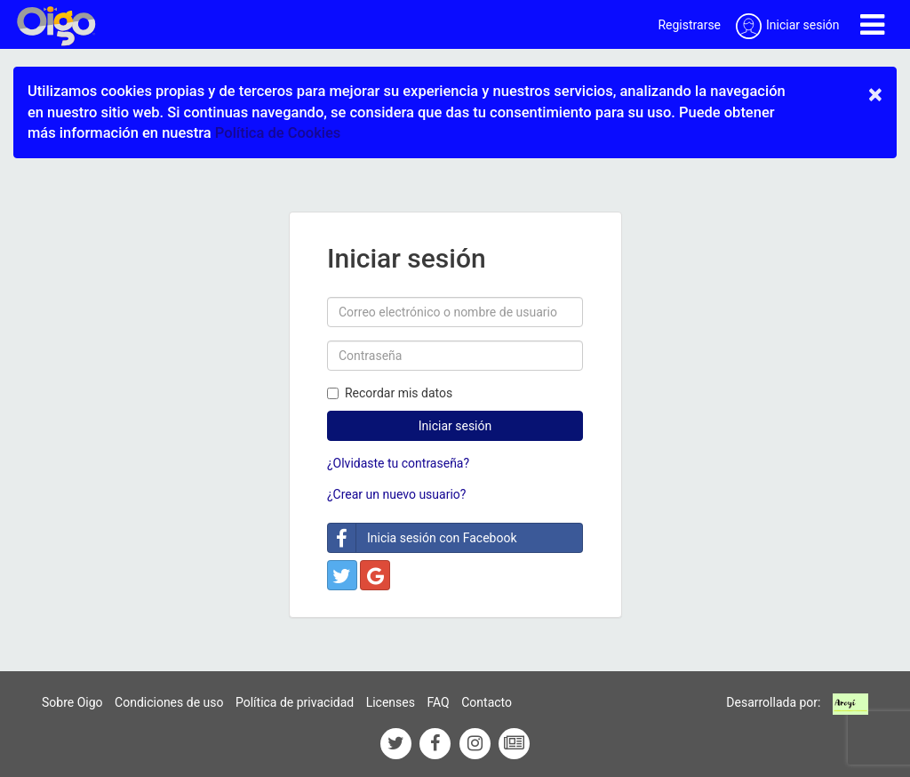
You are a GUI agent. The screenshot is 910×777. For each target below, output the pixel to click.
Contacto (486, 702)
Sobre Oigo (72, 702)
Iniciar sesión (455, 426)
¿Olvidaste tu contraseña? (398, 463)
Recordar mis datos (389, 393)
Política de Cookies (277, 132)
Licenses (390, 702)
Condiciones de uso (169, 702)
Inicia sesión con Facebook (422, 538)
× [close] (875, 94)
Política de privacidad (294, 702)
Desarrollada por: (773, 702)
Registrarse (689, 25)
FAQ (438, 702)
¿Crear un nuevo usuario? (396, 494)
